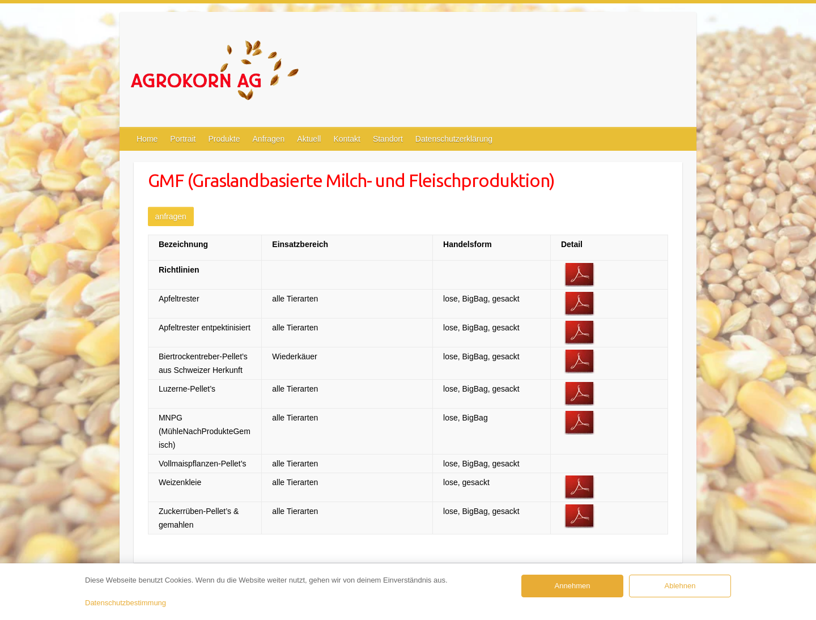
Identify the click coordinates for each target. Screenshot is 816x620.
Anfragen (269, 138)
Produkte (224, 138)
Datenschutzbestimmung (125, 602)
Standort (388, 138)
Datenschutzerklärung (453, 138)
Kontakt (346, 138)
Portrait (183, 138)
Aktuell (309, 138)
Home (147, 138)
